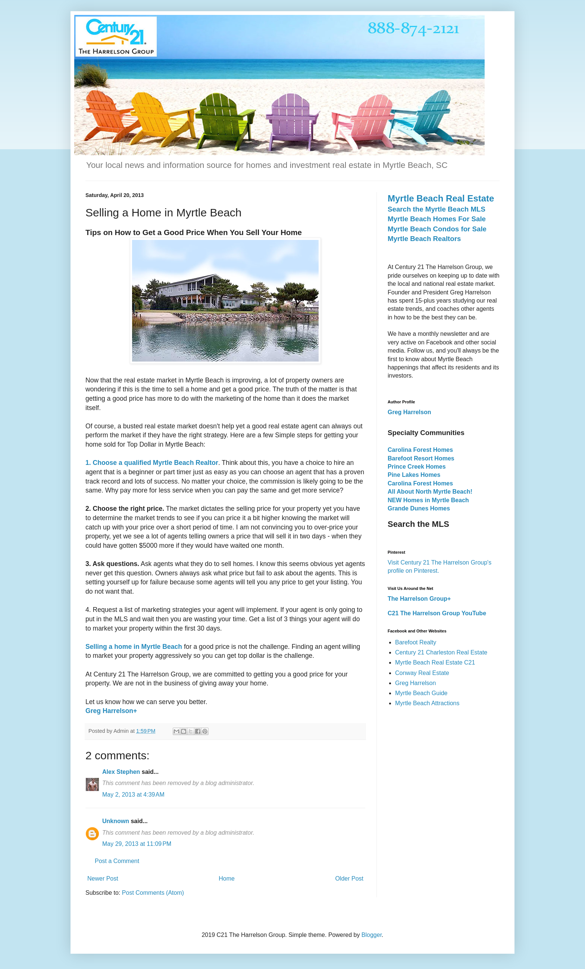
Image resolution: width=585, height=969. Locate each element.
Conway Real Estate (422, 673)
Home (227, 878)
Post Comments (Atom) (153, 893)
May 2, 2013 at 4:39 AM (133, 794)
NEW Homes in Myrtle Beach (428, 500)
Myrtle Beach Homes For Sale (437, 219)
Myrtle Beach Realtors (424, 239)
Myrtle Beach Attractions (427, 703)
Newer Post (102, 878)
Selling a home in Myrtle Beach (133, 646)
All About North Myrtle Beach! (430, 491)
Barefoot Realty (415, 642)
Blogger (372, 935)
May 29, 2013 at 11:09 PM (136, 844)
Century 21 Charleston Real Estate (441, 652)
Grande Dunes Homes (419, 508)
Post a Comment (117, 861)
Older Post (349, 878)
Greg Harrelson (415, 683)
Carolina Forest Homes (420, 450)
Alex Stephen (121, 772)
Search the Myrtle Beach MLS (436, 209)
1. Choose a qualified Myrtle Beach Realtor (151, 462)
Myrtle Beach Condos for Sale (437, 229)
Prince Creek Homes (417, 466)
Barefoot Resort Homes (421, 458)
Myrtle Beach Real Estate (441, 198)
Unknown (115, 821)
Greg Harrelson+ (111, 711)
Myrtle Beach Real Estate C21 (435, 662)
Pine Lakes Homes (414, 475)
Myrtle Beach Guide (421, 693)
